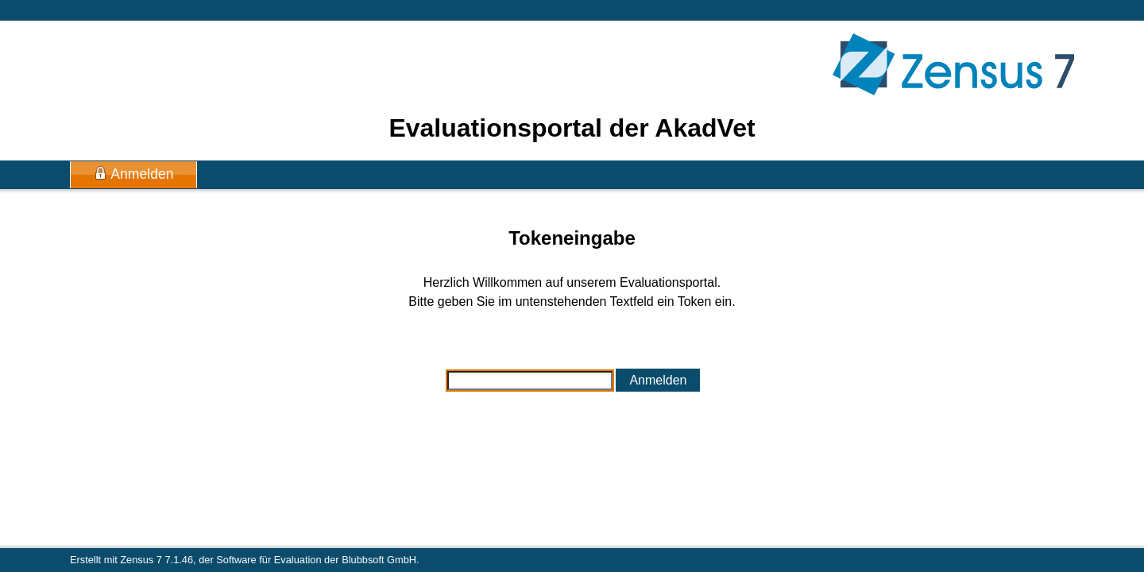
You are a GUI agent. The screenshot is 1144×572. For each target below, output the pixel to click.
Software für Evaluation (268, 560)
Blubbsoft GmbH (379, 560)
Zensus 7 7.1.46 (156, 560)
